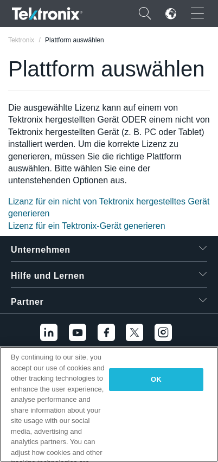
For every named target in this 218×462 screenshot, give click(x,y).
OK (156, 379)
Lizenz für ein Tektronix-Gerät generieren (86, 225)
